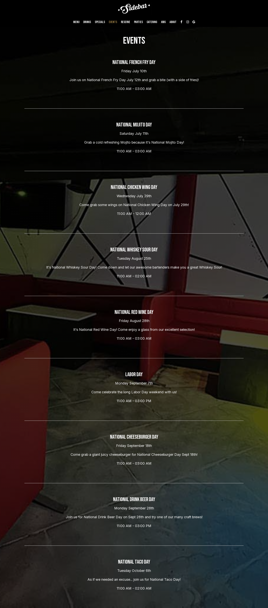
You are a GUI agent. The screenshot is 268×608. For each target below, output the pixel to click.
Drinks (87, 22)
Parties (138, 22)
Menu (76, 22)
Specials (100, 22)
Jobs (163, 22)
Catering (152, 22)
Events (113, 22)
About (173, 22)
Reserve (125, 22)
